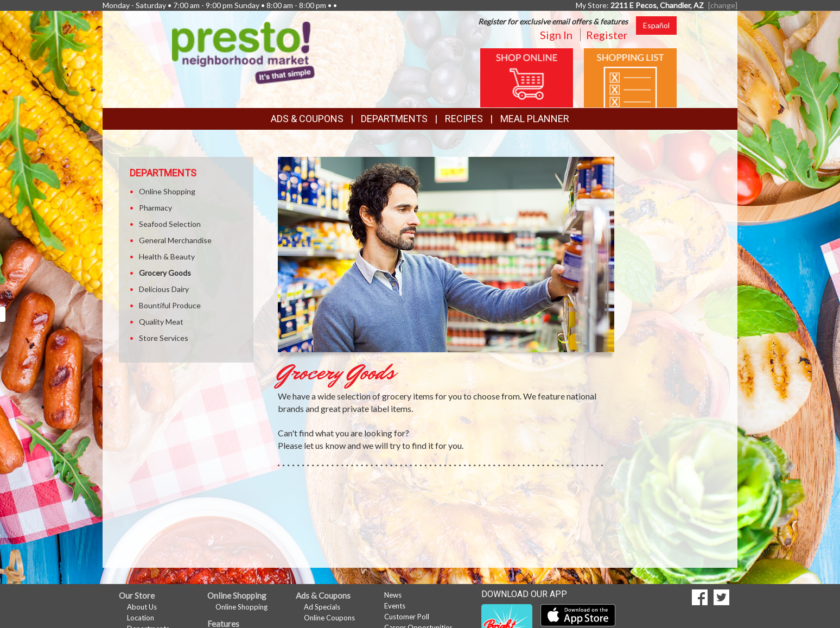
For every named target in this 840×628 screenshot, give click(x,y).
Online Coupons (329, 617)
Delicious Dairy (164, 289)
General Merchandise (175, 240)
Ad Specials (322, 606)
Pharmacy (155, 207)
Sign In (556, 34)
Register (607, 34)
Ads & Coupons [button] (307, 118)
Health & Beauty (167, 256)
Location (140, 617)
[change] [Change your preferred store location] (722, 5)
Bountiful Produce (170, 305)
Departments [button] (394, 118)
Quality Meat (161, 321)
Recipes (464, 118)
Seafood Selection (170, 224)
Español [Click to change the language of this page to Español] (656, 25)
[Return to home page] (243, 51)
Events (394, 605)
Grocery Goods (165, 272)
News (393, 595)
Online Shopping (167, 191)
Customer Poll (406, 616)
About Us (142, 606)
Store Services (163, 337)
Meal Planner (534, 118)
